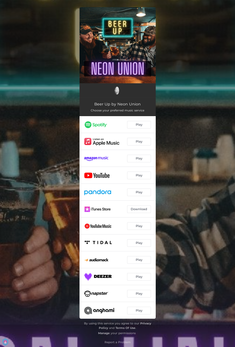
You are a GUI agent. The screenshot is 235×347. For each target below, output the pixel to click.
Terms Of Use (125, 328)
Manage (104, 333)
